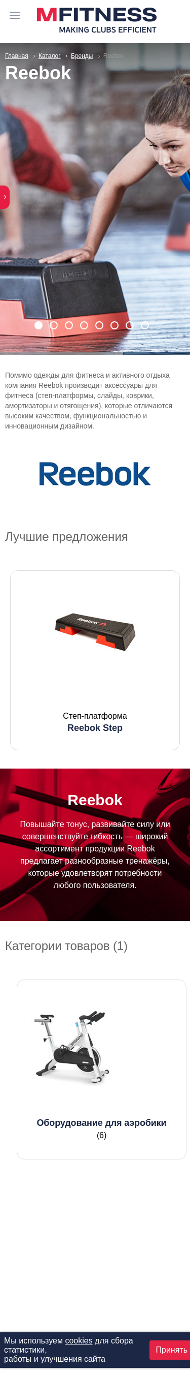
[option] (95, 660)
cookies (78, 1340)
